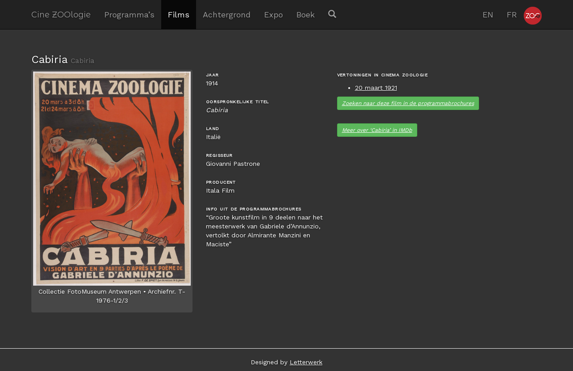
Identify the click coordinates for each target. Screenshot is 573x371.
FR (512, 14)
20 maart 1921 (376, 87)
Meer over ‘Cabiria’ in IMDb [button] (377, 130)
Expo (273, 14)
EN (488, 14)
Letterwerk (306, 362)
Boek (305, 14)
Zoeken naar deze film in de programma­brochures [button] (408, 103)
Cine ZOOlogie (61, 14)
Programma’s (129, 14)
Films (178, 14)
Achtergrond (227, 14)
